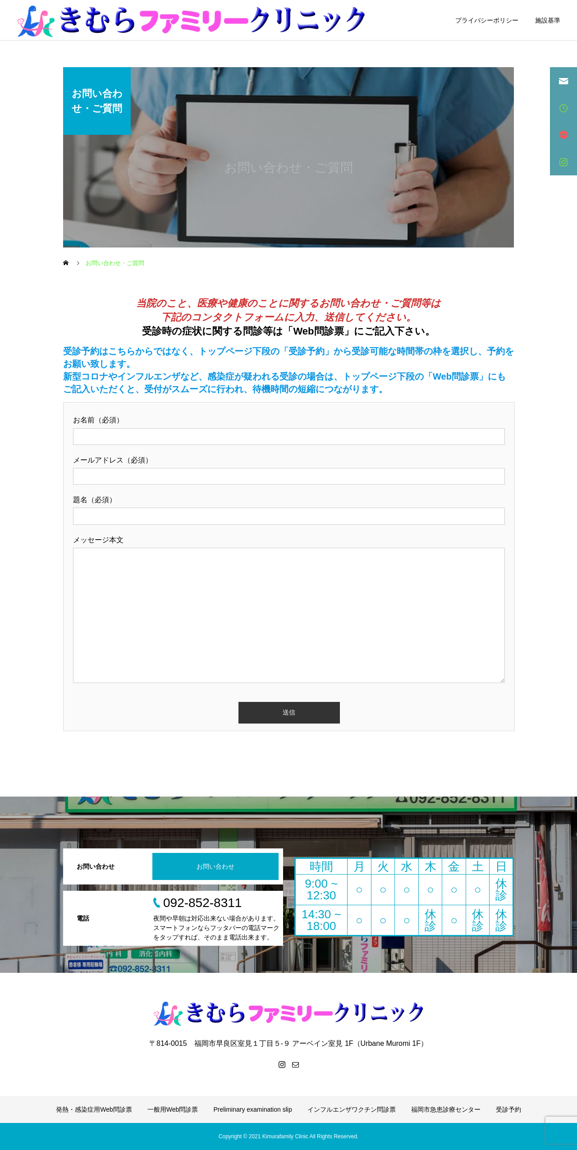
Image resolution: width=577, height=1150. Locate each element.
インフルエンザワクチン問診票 (351, 1109)
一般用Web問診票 (172, 1109)
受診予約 (508, 1109)
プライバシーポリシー (486, 20)
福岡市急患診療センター (446, 1109)
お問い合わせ (215, 866)
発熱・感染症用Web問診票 (94, 1109)
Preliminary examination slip (252, 1109)
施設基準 (547, 20)
